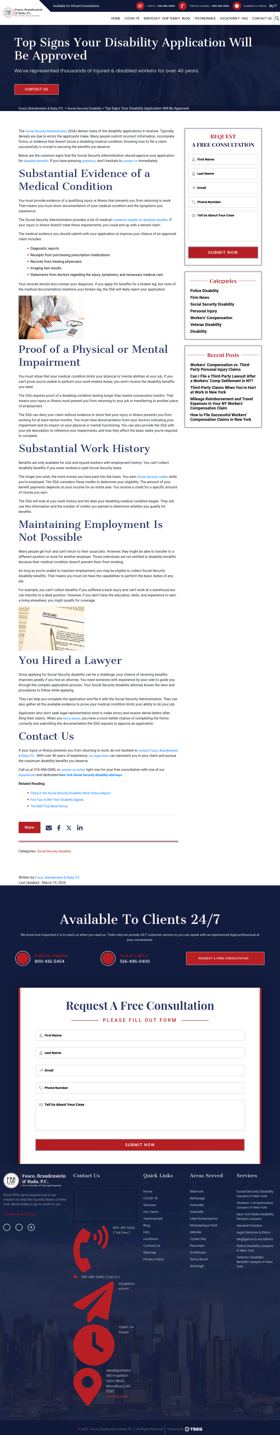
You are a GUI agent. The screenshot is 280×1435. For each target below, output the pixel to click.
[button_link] (274, 18)
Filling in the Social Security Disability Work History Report (75, 793)
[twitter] (31, 1227)
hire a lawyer (72, 718)
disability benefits (37, 161)
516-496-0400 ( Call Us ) (103, 1275)
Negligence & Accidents (255, 1239)
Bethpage (197, 1198)
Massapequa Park (203, 1225)
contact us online (74, 770)
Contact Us (256, 18)
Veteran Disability (205, 324)
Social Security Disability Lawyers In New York (255, 1193)
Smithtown (198, 1252)
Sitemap (149, 1252)
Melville (195, 1232)
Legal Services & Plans (253, 1232)
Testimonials (199, 18)
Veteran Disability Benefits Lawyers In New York (255, 1262)
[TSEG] (184, 1426)
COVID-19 (126, 18)
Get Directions (118, 1393)
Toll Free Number (51, 955)
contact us (136, 161)
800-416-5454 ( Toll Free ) (123, 1231)
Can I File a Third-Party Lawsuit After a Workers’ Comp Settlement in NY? (223, 378)
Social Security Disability (56, 851)
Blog (180, 18)
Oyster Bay (198, 1239)
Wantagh (197, 1266)
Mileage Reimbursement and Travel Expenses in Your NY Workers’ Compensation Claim (221, 403)
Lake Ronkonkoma (204, 1218)
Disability (198, 331)
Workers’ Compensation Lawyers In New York (255, 1205)
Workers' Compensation (211, 317)
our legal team (123, 756)
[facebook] (6, 1227)
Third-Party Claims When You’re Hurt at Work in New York (223, 389)
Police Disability (204, 290)
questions (92, 161)
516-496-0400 (155, 5)
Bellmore (196, 1191)
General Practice (249, 1225)
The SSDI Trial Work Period (51, 806)
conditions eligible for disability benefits (143, 220)
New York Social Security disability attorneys (96, 775)
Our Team (164, 18)
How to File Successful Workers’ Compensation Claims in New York (220, 417)
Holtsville (196, 1212)
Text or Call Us (134, 955)
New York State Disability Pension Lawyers (255, 1216)
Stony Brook (199, 1259)
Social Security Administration (48, 131)
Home (110, 18)
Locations (223, 18)
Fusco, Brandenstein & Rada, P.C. (60, 877)
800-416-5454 (217, 5)
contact (144, 750)
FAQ (239, 18)
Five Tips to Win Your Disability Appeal (60, 800)
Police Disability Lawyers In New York (255, 1248)
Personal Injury (203, 311)
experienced (28, 775)
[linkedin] (19, 1227)
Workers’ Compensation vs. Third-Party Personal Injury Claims (220, 367)
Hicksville (197, 1205)
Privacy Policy (153, 1259)
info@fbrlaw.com (126, 1285)
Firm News (199, 297)
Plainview (197, 1245)
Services (145, 18)
